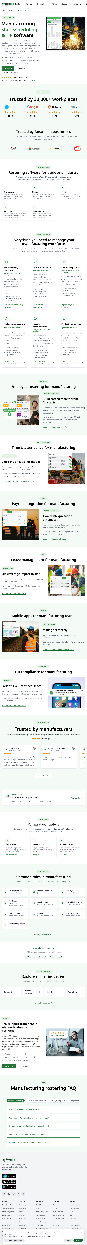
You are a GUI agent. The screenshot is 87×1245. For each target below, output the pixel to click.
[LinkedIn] (9, 1194)
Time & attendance (8, 1208)
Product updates (75, 1225)
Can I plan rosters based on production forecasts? (43, 1118)
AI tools (38, 1208)
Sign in (72, 1215)
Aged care (22, 1218)
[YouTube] (18, 1194)
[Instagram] (14, 1194)
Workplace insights (42, 1222)
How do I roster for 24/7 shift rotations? (43, 1110)
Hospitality (22, 1205)
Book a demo (23, 68)
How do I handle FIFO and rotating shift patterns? (43, 1142)
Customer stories (58, 1215)
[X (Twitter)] (23, 1194)
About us (56, 1205)
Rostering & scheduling (15, 1101)
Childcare (22, 1215)
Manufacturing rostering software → (57, 427)
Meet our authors (58, 1212)
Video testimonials (59, 1218)
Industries (11, 10)
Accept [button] (78, 1240)
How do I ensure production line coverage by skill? (43, 1126)
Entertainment (23, 1222)
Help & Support (75, 1205)
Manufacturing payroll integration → (57, 539)
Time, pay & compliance (57, 1101)
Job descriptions (41, 1215)
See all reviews (43, 775)
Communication (7, 1218)
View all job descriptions (43, 935)
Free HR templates (42, 1205)
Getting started (74, 1101)
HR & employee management (36, 1101)
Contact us (73, 1218)
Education (22, 1225)
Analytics (5, 1222)
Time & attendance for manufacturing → (18, 481)
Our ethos (56, 1225)
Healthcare (22, 1208)
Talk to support (25, 1066)
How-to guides (40, 1218)
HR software (6, 1215)
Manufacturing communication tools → (58, 649)
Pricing (55, 1208)
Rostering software (8, 1205)
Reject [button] (68, 1240)
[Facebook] (4, 1194)
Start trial (8, 68)
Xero (26, 80)
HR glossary (40, 1225)
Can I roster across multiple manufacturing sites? (43, 1134)
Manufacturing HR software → (14, 593)
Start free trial (74, 1208)
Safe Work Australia (56, 957)
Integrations (6, 1225)
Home (3, 10)
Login (72, 1212)
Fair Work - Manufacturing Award (35, 957)
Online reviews (57, 1222)
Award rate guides (42, 1212)
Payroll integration (8, 1212)
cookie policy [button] (7, 1234)
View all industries (43, 1003)
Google (33, 80)
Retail (21, 1212)
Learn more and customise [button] (14, 1240)
